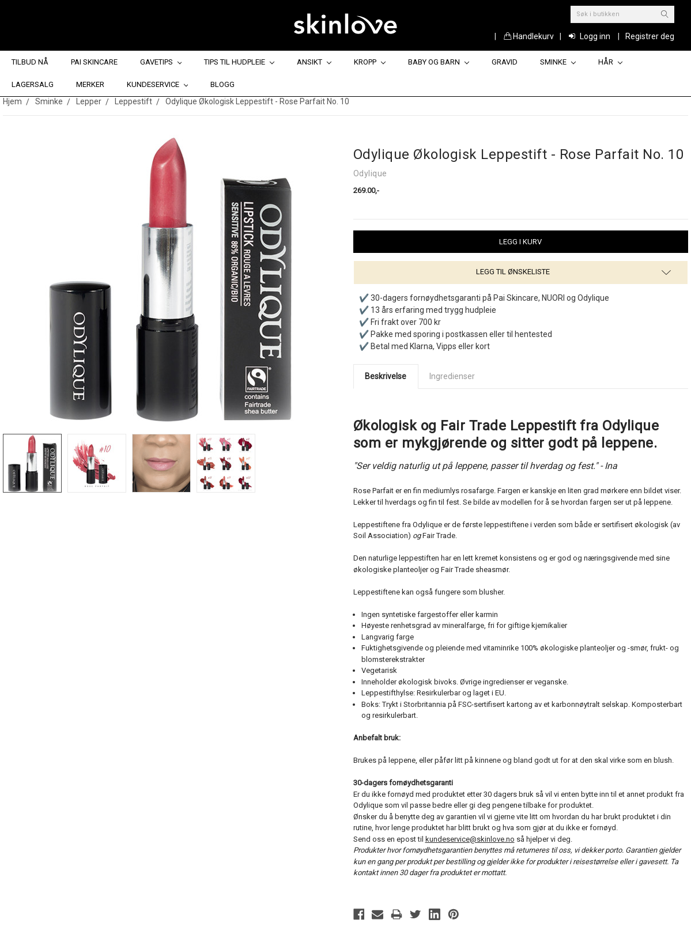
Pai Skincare (94, 62)
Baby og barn (438, 62)
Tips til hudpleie (239, 62)
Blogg (222, 84)
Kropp (370, 62)
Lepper (88, 101)
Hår (610, 62)
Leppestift (133, 101)
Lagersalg (33, 84)
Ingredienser (452, 376)
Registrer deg (649, 36)
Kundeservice (157, 84)
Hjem (12, 101)
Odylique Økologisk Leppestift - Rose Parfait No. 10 (257, 101)
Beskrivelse (385, 376)
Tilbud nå (30, 62)
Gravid (505, 62)
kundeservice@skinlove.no (470, 839)
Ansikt (314, 62)
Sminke (558, 62)
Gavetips (161, 62)
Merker (90, 84)
